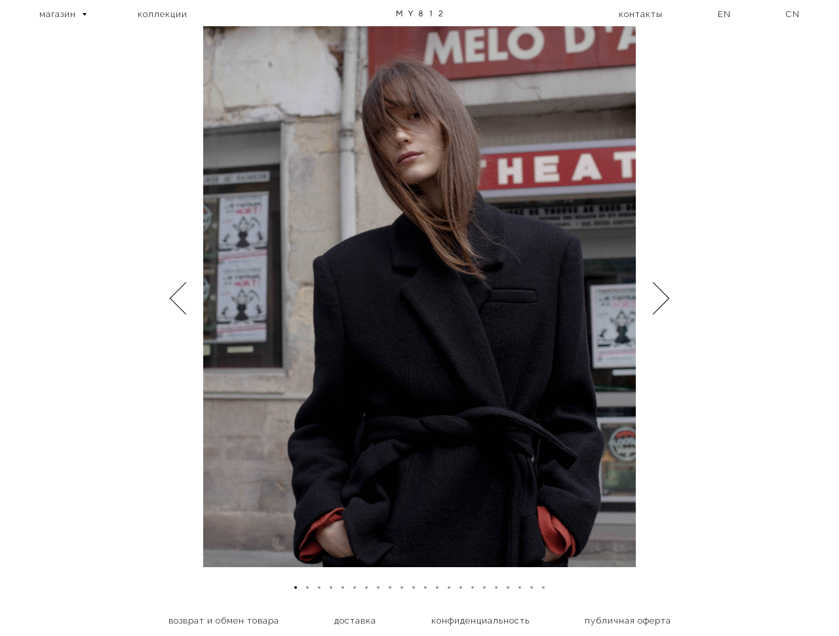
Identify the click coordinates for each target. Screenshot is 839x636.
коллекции (162, 14)
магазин (59, 14)
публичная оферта (628, 621)
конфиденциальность (480, 621)
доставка (355, 621)
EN (724, 14)
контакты (641, 14)
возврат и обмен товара (223, 621)
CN (793, 14)
